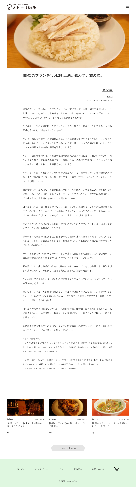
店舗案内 (78, 469)
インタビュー (41, 469)
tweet (107, 90)
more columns (68, 448)
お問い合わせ (98, 469)
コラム (61, 469)
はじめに (21, 469)
